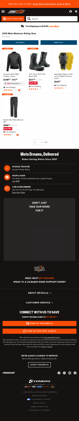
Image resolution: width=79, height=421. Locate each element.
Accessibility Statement (39, 410)
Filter (20, 42)
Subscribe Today (18, 192)
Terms (44, 347)
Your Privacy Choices (40, 399)
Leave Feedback (39, 364)
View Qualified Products (52, 337)
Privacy (50, 347)
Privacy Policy (39, 403)
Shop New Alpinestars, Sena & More (52, 4)
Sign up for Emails (41, 323)
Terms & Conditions (39, 406)
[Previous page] (29, 142)
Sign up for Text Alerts (41, 331)
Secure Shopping (39, 395)
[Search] (51, 18)
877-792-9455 (46, 278)
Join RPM (15, 181)
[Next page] (50, 142)
